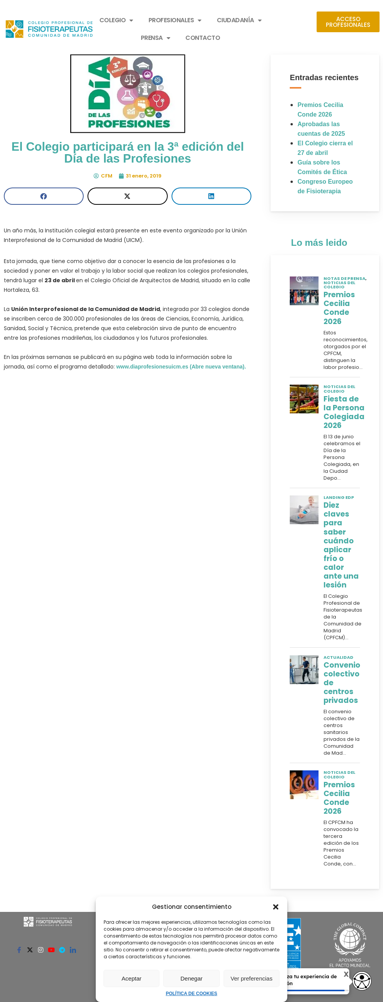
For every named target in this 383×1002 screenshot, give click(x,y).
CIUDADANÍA (239, 20)
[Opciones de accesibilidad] (361, 981)
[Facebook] (19, 949)
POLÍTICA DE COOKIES (191, 993)
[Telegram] (62, 949)
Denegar (191, 978)
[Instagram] (40, 949)
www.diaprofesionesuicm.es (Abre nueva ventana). (180, 367)
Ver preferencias (251, 978)
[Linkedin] (73, 949)
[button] (276, 907)
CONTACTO (202, 37)
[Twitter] (30, 949)
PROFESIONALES (175, 20)
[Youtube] (51, 949)
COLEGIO (116, 20)
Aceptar (132, 978)
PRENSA (155, 38)
